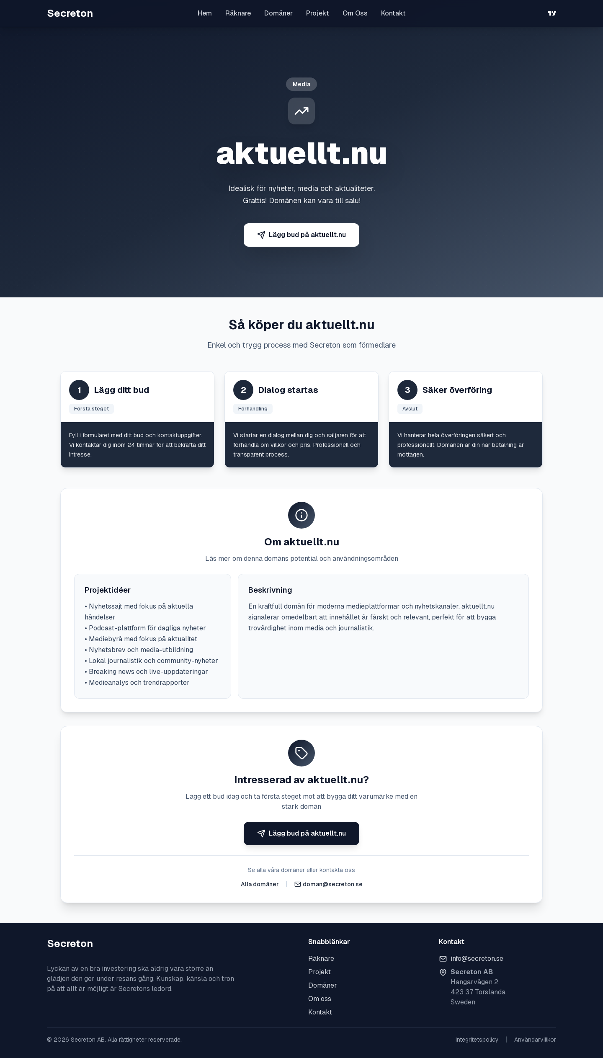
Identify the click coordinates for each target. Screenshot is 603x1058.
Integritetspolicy (477, 1039)
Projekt (317, 13)
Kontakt (393, 13)
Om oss (319, 998)
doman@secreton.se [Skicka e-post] (333, 884)
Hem (205, 13)
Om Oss (355, 13)
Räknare (238, 13)
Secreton (70, 13)
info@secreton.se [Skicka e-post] (477, 958)
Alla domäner (260, 884)
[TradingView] (552, 13)
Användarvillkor (535, 1039)
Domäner (278, 13)
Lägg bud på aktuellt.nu (301, 234)
